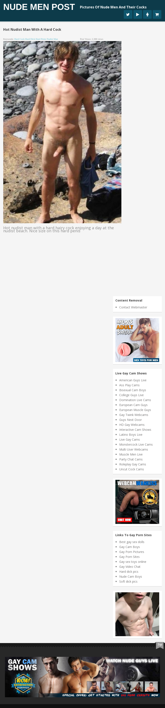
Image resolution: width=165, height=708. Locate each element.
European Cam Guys (133, 405)
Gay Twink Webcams (133, 415)
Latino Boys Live (130, 434)
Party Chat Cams (131, 459)
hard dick (30, 39)
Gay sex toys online (132, 562)
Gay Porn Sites (129, 557)
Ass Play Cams (129, 385)
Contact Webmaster (133, 307)
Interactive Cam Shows (135, 430)
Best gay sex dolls (131, 542)
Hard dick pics (128, 571)
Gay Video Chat (130, 567)
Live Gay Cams (129, 439)
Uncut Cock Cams (131, 469)
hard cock (19, 39)
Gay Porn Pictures (131, 552)
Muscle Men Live (131, 454)
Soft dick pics (128, 581)
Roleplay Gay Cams (132, 464)
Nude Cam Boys (130, 576)
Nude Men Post (39, 7)
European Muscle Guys (135, 410)
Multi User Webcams (133, 449)
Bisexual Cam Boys (132, 390)
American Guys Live (133, 380)
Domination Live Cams (135, 400)
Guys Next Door (130, 420)
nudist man (52, 39)
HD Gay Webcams (132, 425)
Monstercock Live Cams (136, 444)
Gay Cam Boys (129, 547)
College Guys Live (131, 395)
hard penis (41, 39)
